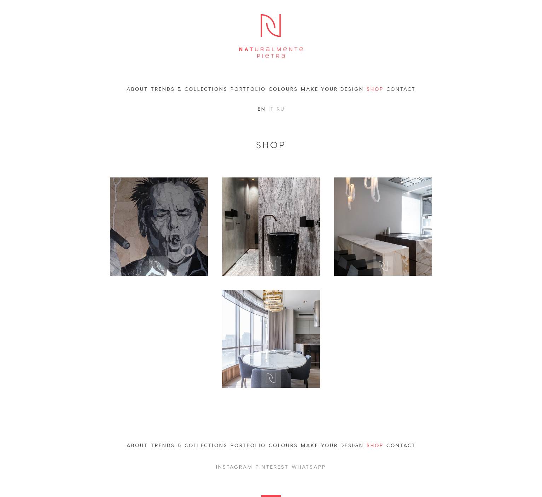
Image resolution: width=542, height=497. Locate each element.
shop (375, 89)
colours (283, 89)
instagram (234, 467)
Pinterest (272, 467)
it (271, 109)
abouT (137, 445)
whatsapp (309, 467)
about (137, 89)
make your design (332, 89)
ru (281, 109)
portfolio (248, 89)
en (262, 109)
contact (401, 89)
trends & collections (189, 89)
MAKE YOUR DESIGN (332, 445)
